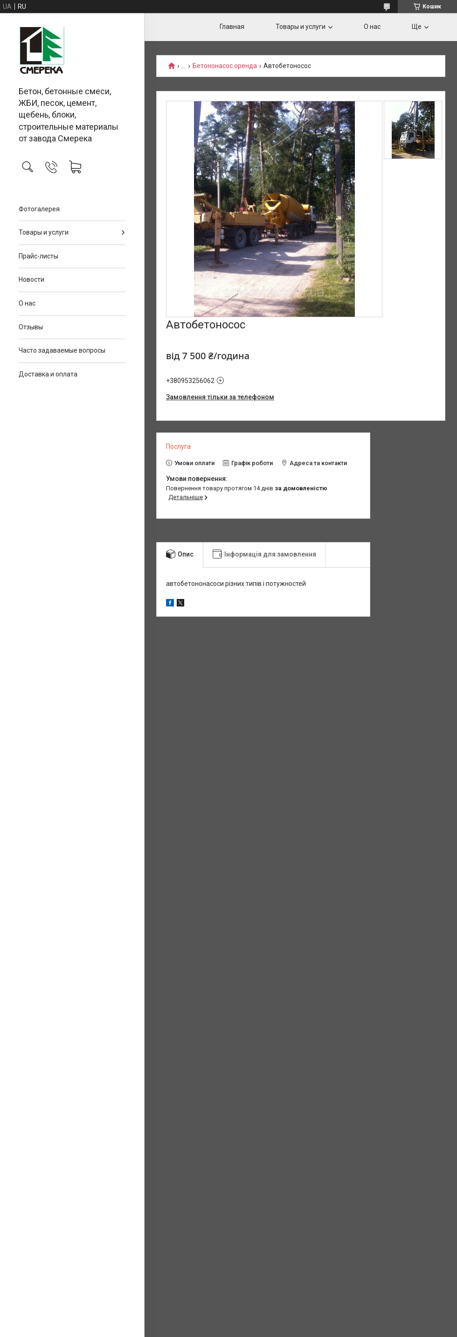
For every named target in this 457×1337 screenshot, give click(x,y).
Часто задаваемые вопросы (62, 350)
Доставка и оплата (48, 374)
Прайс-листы (38, 256)
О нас (27, 303)
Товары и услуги (44, 232)
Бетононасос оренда (225, 66)
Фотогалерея (39, 209)
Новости (31, 279)
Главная (232, 26)
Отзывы (31, 327)
